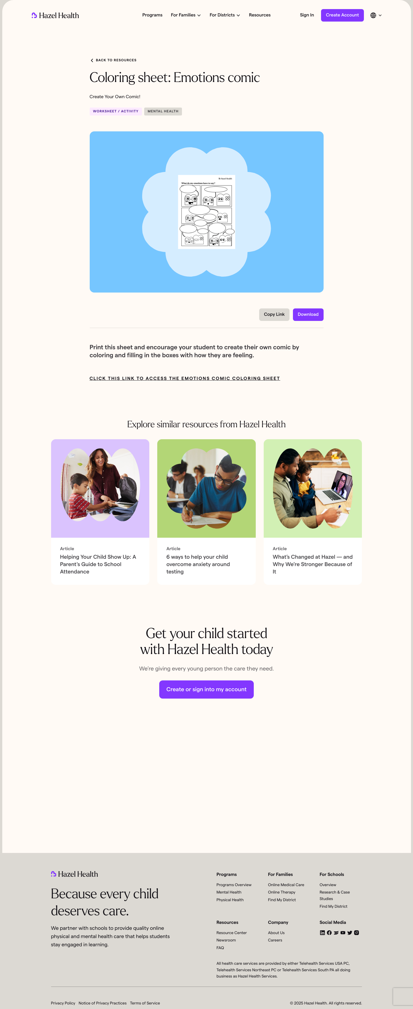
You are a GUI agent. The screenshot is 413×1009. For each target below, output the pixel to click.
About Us (276, 933)
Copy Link (274, 314)
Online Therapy (281, 892)
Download (308, 314)
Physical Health (230, 900)
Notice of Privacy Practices (103, 1003)
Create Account (342, 15)
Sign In (307, 15)
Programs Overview (234, 885)
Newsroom (226, 940)
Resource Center (232, 933)
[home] (55, 15)
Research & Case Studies (335, 895)
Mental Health (229, 892)
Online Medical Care (286, 885)
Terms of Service (145, 1003)
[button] (185, 15)
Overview (328, 885)
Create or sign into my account (206, 689)
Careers (275, 940)
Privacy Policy (63, 1003)
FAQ (220, 948)
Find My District (282, 900)
